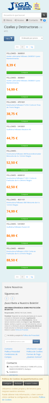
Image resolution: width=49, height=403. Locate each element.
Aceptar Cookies (31, 383)
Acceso (19, 20)
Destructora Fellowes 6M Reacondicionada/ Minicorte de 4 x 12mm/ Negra (24, 155)
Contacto (32, 20)
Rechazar (18, 383)
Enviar (36, 341)
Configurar (7, 383)
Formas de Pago (34, 354)
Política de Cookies (35, 351)
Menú (7, 20)
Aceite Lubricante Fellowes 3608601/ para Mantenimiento (23, 81)
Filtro (9, 38)
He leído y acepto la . (23, 335)
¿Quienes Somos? (34, 357)
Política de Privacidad (21, 330)
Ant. (17, 47)
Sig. (32, 47)
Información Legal (34, 349)
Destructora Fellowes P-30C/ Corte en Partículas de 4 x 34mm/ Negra (21, 179)
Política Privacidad (12, 351)
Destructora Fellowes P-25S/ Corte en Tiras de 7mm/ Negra (24, 106)
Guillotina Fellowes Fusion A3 (18, 227)
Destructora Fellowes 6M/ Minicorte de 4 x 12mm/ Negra (23, 203)
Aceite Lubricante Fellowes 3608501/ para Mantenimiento (23, 57)
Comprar (24, 72)
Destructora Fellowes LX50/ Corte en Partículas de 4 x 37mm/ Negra (21, 252)
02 (27, 47)
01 (22, 47)
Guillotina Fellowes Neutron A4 (19, 129)
